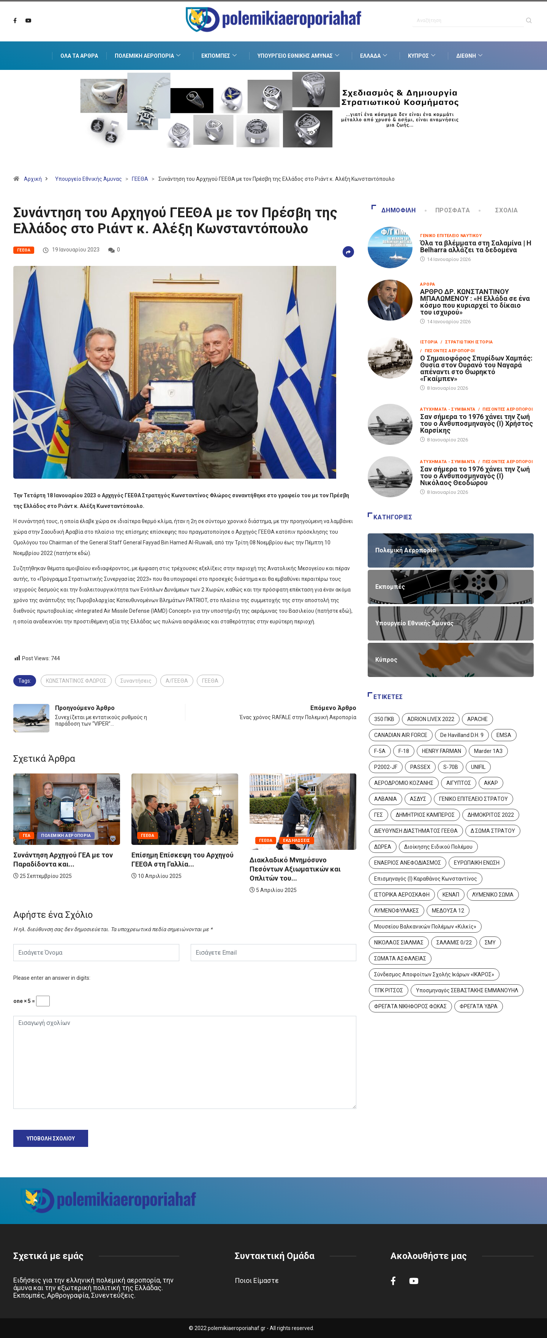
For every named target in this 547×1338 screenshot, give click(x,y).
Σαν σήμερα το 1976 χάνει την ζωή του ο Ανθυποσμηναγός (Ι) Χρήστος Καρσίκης (476, 423)
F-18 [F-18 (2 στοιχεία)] (403, 751)
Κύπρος (422, 55)
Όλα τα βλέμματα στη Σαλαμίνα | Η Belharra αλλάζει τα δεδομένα (475, 246)
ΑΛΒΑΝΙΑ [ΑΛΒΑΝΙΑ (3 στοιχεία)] (385, 799)
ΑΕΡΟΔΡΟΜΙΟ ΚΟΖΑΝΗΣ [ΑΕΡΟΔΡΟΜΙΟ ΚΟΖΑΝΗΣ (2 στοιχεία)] (403, 783)
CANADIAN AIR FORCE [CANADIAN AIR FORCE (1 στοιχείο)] (400, 735)
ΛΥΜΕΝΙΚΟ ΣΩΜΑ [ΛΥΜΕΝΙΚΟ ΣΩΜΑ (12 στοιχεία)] (493, 895)
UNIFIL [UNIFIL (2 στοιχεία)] (478, 767)
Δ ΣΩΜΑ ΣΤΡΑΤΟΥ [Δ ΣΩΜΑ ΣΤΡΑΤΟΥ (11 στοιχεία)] (493, 831)
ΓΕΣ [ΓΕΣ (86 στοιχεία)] (378, 815)
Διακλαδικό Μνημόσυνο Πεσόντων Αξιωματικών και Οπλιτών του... (295, 869)
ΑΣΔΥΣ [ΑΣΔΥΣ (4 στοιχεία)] (418, 799)
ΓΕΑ (26, 835)
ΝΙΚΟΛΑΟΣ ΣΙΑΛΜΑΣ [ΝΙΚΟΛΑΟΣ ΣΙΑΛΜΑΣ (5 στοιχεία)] (399, 942)
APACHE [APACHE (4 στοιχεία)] (477, 719)
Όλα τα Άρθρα (79, 56)
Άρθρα (427, 284)
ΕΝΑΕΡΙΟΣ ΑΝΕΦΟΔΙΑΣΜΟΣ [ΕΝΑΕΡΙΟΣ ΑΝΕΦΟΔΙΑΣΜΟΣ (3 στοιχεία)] (407, 863)
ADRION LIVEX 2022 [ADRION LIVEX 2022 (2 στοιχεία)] (430, 719)
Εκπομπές (220, 55)
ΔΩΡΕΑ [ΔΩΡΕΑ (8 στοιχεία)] (382, 847)
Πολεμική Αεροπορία (148, 55)
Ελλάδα (374, 55)
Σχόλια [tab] (499, 210)
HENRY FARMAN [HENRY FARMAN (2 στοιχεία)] (441, 751)
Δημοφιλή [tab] (394, 210)
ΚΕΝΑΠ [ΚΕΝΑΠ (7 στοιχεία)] (451, 895)
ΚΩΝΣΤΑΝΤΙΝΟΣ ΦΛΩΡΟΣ (76, 681)
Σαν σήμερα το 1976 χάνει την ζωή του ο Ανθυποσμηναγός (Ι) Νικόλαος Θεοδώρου (475, 476)
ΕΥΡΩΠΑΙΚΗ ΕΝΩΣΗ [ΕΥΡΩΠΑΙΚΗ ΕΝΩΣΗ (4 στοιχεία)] (477, 863)
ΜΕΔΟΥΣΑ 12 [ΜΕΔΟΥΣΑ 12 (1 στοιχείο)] (448, 911)
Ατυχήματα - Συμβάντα (447, 409)
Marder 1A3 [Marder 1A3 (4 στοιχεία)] (488, 751)
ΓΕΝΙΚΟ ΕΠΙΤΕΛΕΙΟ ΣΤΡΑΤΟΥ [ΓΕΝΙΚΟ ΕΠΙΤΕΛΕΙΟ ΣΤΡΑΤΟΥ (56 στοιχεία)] (473, 799)
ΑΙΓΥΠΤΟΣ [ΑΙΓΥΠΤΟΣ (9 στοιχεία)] (458, 783)
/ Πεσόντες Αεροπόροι (447, 350)
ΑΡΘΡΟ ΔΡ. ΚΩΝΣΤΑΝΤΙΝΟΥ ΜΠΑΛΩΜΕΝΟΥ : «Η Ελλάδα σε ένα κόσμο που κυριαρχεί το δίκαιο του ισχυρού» (475, 302)
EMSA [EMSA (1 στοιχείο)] (503, 735)
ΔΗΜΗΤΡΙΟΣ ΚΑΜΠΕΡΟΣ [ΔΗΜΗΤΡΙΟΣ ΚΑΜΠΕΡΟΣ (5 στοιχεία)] (425, 815)
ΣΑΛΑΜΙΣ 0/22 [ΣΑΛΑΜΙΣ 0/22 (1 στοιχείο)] (454, 942)
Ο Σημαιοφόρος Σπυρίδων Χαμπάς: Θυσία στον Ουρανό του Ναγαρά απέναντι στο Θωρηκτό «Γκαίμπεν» (476, 368)
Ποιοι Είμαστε (257, 1280)
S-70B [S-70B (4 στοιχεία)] (450, 767)
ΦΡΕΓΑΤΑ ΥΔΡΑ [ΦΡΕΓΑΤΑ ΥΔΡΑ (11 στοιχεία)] (479, 1006)
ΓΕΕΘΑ (140, 179)
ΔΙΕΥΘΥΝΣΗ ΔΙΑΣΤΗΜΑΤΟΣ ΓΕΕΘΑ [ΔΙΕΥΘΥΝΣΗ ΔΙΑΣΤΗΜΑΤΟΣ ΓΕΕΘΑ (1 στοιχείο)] (416, 831)
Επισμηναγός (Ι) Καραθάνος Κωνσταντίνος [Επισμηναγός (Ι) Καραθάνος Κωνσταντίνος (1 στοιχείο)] (425, 879)
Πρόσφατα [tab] (448, 210)
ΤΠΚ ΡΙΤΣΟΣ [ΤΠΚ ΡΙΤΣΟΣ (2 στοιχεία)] (388, 990)
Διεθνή (470, 55)
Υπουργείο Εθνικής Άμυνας (299, 55)
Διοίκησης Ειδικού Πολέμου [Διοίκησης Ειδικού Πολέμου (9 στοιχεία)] (438, 847)
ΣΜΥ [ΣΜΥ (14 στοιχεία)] (490, 942)
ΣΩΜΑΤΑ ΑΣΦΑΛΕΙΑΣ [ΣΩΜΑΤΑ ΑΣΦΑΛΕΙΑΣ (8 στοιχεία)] (400, 958)
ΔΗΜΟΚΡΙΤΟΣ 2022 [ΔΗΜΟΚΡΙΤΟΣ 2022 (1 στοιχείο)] (491, 815)
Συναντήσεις (136, 681)
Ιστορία (429, 342)
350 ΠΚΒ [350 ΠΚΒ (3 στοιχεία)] (384, 719)
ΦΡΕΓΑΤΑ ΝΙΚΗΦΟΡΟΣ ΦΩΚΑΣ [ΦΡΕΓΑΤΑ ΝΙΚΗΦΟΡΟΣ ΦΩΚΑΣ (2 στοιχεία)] (410, 1006)
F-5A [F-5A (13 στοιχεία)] (380, 751)
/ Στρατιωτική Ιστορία (467, 342)
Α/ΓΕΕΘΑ (177, 681)
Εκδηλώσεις (296, 840)
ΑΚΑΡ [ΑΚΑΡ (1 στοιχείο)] (491, 783)
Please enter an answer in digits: (51, 978)
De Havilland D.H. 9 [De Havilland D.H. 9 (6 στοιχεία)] (462, 735)
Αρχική (33, 179)
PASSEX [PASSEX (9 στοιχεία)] (420, 767)
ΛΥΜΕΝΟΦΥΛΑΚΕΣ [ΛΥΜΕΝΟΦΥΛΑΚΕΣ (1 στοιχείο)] (396, 911)
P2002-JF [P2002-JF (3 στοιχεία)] (385, 767)
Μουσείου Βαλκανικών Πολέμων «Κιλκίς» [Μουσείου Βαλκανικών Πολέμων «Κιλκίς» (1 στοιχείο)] (425, 927)
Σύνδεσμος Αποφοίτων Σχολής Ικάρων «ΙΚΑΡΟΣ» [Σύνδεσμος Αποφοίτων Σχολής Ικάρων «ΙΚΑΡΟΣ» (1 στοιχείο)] (434, 974)
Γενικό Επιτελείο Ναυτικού (451, 235)
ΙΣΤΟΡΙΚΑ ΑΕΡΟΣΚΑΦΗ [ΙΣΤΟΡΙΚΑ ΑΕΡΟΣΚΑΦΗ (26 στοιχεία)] (402, 895)
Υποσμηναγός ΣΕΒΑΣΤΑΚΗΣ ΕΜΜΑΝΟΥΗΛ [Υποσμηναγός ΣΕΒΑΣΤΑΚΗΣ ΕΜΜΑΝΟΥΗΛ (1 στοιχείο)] (467, 990)
